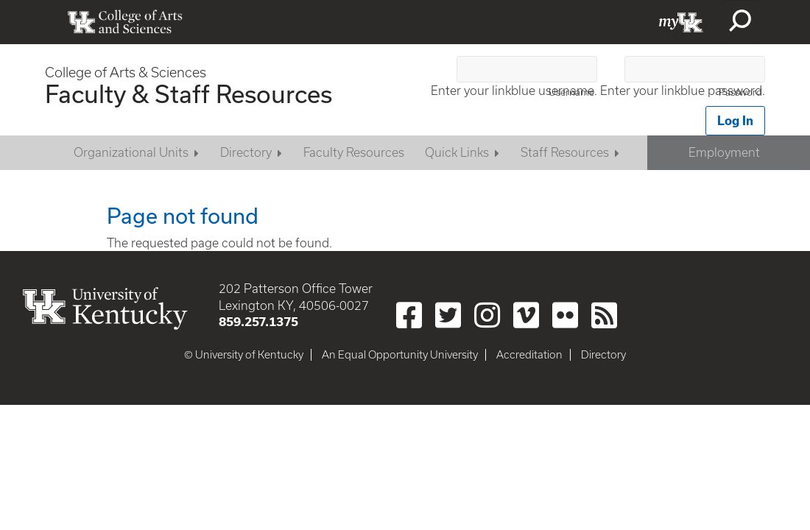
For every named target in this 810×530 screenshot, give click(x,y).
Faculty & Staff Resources (188, 93)
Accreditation (529, 355)
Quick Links (457, 152)
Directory (246, 152)
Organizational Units (131, 152)
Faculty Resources (353, 152)
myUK (681, 22)
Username (571, 92)
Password (740, 92)
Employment (724, 152)
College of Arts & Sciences (125, 72)
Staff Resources (565, 152)
